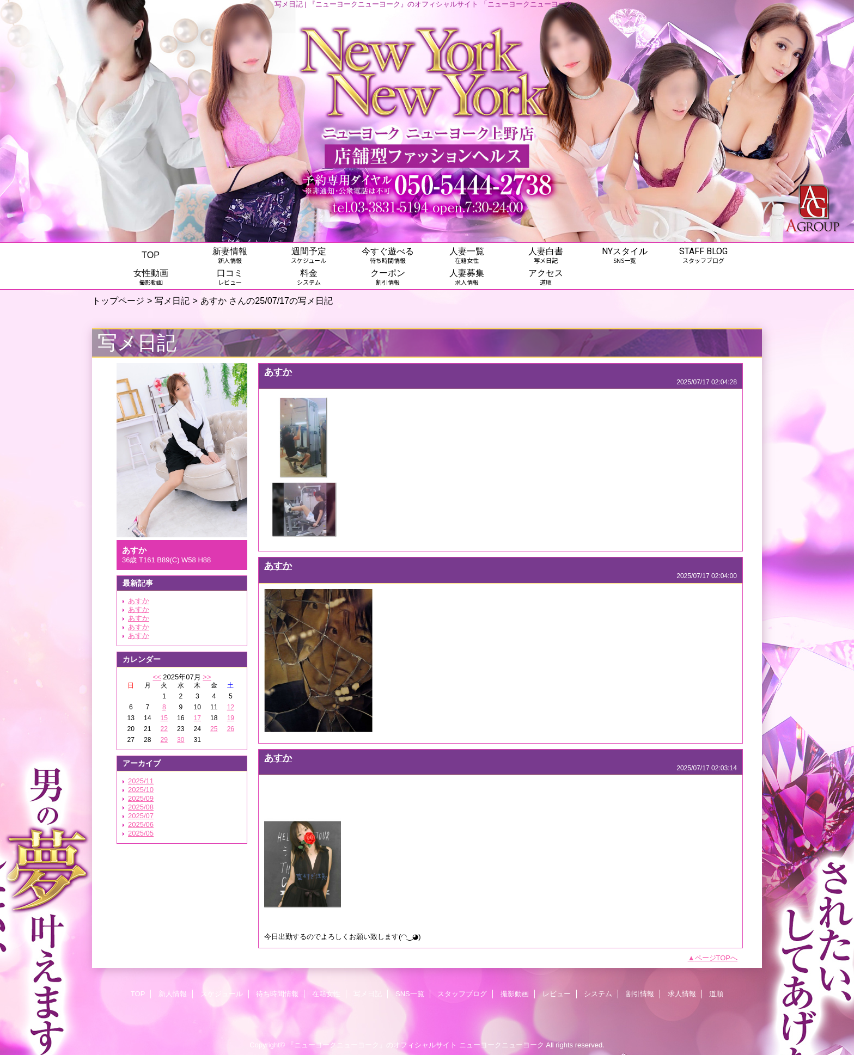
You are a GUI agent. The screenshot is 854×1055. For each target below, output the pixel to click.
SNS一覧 (409, 994)
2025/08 (141, 807)
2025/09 (141, 798)
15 (164, 718)
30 (180, 740)
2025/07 (141, 816)
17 (197, 718)
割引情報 (640, 994)
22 (164, 729)
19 (230, 718)
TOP (151, 255)
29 (164, 740)
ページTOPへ (716, 958)
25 (213, 729)
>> (207, 677)
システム (598, 994)
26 (230, 729)
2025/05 (141, 833)
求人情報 (682, 994)
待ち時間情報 (277, 994)
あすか (138, 601)
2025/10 (141, 790)
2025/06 (141, 824)
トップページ (118, 300)
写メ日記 (172, 300)
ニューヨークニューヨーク (501, 1045)
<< (156, 677)
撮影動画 (515, 994)
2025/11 (141, 781)
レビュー (556, 994)
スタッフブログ (462, 994)
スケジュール (221, 994)
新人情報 (172, 994)
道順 (716, 994)
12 (230, 707)
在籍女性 (326, 994)
